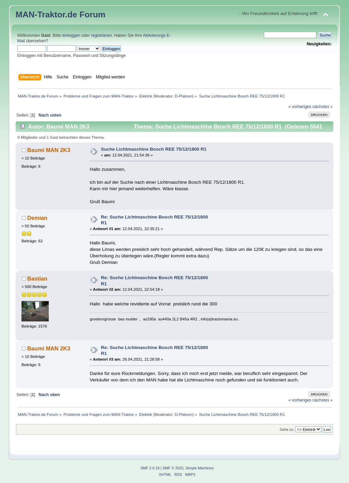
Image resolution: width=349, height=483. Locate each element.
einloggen (71, 35)
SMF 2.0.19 (150, 468)
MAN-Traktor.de (46, 14)
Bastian (37, 278)
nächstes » (323, 106)
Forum (92, 14)
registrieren (101, 35)
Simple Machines (199, 468)
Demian (37, 218)
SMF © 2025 (173, 468)
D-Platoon (184, 96)
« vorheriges (299, 106)
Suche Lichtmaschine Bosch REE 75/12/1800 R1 (154, 149)
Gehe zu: (287, 430)
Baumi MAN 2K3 (48, 150)
